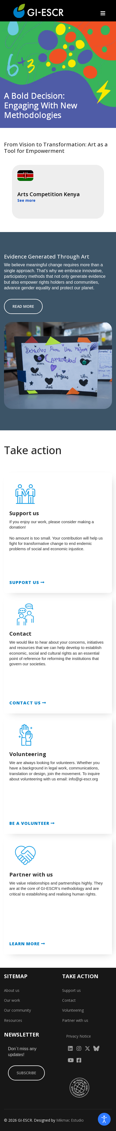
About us (11, 990)
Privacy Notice (78, 1036)
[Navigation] (103, 13)
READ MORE (23, 306)
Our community (17, 1010)
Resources (13, 1020)
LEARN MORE (27, 944)
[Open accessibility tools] (104, 1119)
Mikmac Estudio (70, 1120)
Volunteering (73, 1010)
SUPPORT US (27, 582)
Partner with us (75, 1020)
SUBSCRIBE (26, 1072)
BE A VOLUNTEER (32, 823)
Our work (12, 1000)
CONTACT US (27, 703)
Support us (71, 990)
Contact (69, 1000)
